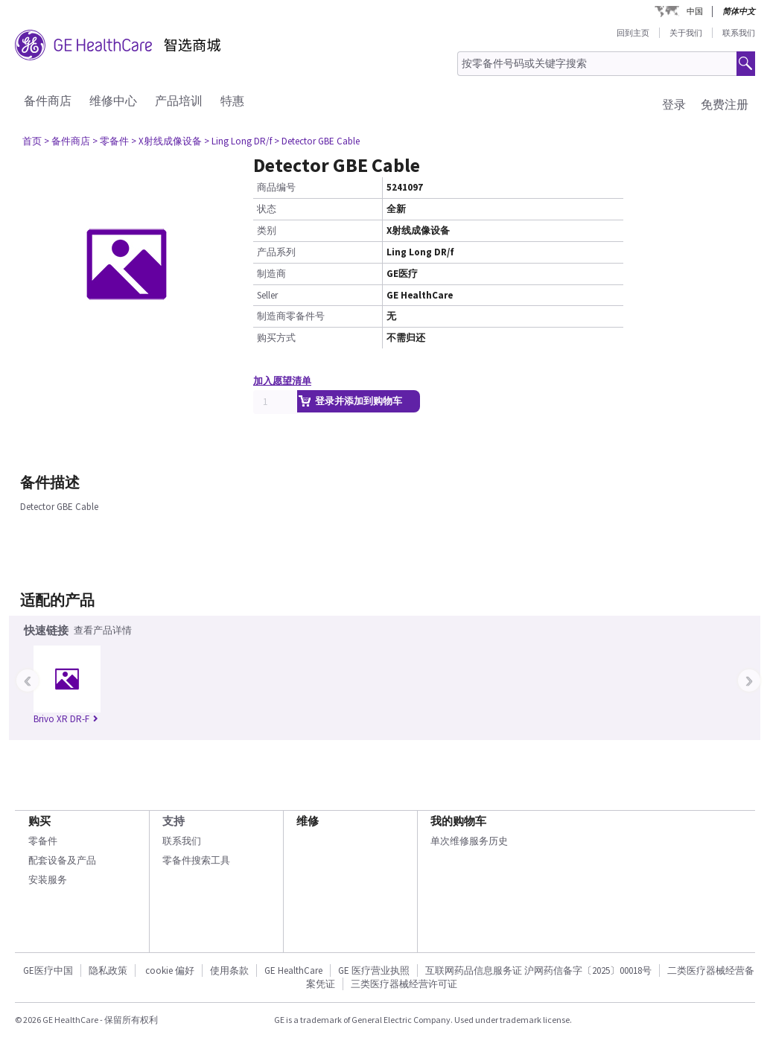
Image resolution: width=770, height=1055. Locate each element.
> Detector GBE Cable (317, 141)
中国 (695, 11)
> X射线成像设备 (166, 141)
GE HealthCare (293, 970)
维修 (307, 821)
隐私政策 (108, 970)
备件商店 (47, 100)
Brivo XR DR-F (66, 719)
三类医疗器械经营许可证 (404, 984)
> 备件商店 (67, 141)
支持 (173, 821)
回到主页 (633, 33)
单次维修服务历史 (469, 841)
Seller (267, 295)
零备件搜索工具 (196, 860)
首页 (32, 141)
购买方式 (276, 337)
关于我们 (685, 33)
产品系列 (276, 252)
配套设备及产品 (62, 860)
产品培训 (179, 100)
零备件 (42, 841)
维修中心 (113, 100)
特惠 (232, 100)
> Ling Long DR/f (238, 141)
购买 (39, 821)
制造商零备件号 (291, 316)
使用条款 (229, 970)
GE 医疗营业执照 (374, 970)
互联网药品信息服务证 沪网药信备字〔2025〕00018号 (538, 970)
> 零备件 (110, 141)
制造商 (271, 273)
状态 (266, 209)
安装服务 (47, 879)
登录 (674, 104)
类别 (266, 230)
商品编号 (276, 187)
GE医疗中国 (48, 970)
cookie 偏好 (169, 970)
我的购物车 (458, 821)
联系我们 (738, 33)
